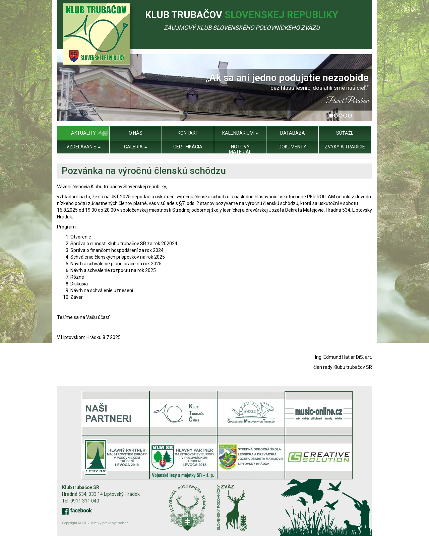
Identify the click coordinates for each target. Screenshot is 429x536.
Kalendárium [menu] (240, 133)
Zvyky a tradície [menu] (345, 146)
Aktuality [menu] (83, 133)
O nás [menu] (135, 133)
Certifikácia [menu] (187, 146)
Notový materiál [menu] (240, 149)
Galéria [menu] (135, 146)
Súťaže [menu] (345, 133)
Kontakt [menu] (188, 133)
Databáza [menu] (292, 133)
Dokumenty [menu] (292, 146)
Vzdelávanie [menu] (83, 146)
